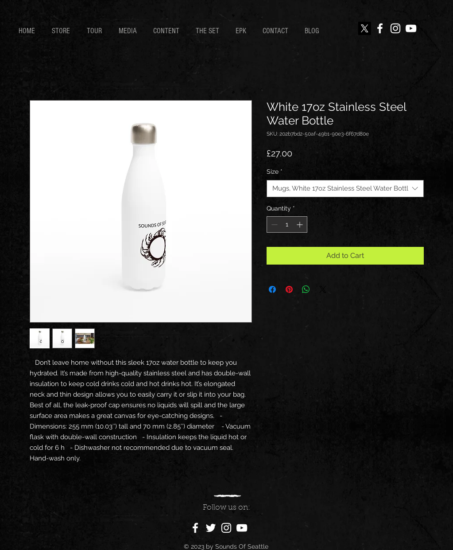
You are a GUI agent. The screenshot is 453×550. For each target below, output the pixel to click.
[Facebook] (380, 28)
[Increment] (300, 224)
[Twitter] (210, 527)
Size (275, 171)
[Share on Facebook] (272, 289)
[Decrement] (273, 224)
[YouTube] (411, 28)
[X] (364, 28)
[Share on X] (322, 289)
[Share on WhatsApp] (306, 289)
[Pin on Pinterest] (289, 289)
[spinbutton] (287, 224)
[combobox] (345, 188)
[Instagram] (395, 28)
